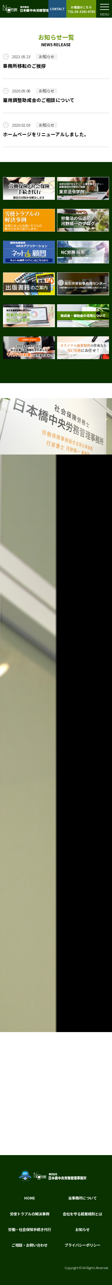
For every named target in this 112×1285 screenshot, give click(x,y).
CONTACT (57, 9)
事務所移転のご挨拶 (24, 65)
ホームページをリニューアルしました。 (46, 134)
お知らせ (46, 56)
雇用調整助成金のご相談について (39, 100)
